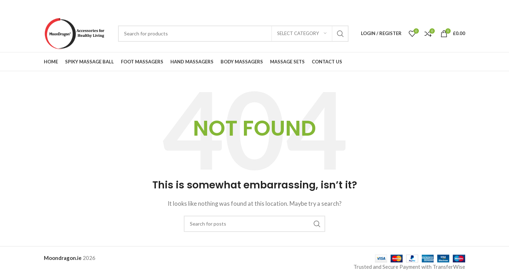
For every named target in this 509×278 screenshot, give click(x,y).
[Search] (233, 33)
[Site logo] (77, 32)
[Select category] (301, 33)
